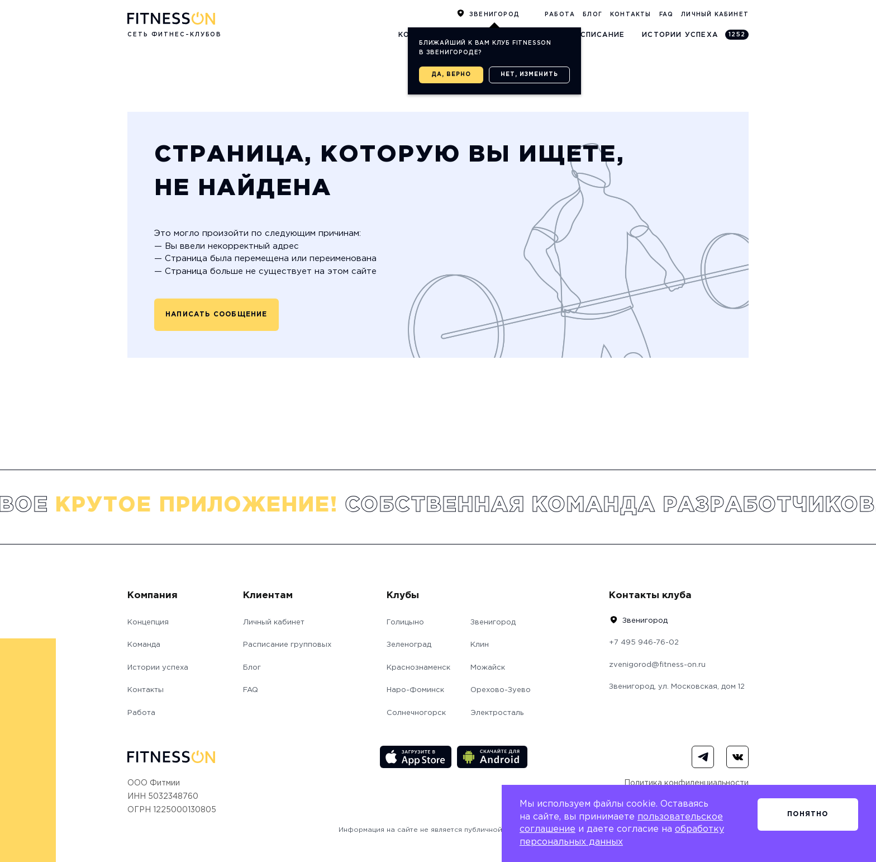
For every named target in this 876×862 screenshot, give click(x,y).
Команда (143, 645)
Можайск (487, 668)
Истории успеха (695, 35)
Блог (592, 14)
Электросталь (496, 713)
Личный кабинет (715, 14)
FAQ (666, 14)
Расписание (597, 35)
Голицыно (405, 622)
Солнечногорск (416, 713)
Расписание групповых (287, 645)
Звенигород (494, 14)
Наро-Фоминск (415, 690)
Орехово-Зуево (500, 690)
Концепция (148, 622)
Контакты (630, 14)
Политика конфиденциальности (686, 783)
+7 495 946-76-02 (644, 643)
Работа (560, 14)
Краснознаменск (418, 668)
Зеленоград (409, 645)
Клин (479, 645)
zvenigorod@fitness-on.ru (657, 665)
